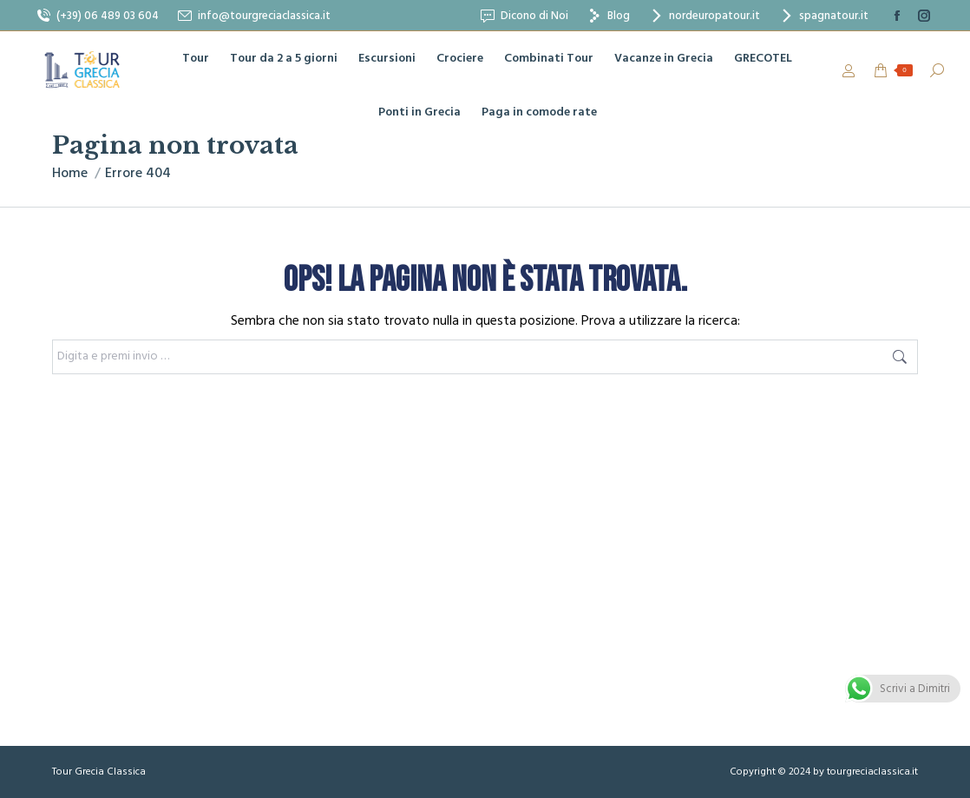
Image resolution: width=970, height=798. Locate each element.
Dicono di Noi (523, 16)
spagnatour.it (822, 16)
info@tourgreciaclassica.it (253, 16)
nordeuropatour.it (703, 16)
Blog (608, 16)
